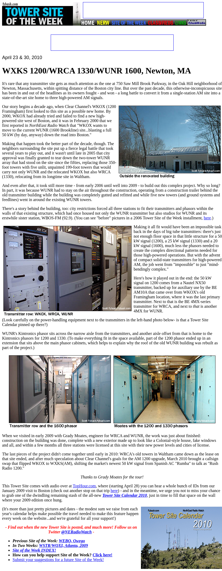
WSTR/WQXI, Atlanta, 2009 (63, 545)
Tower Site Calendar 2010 (124, 495)
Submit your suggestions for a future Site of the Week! (58, 559)
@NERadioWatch (76, 532)
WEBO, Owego (72, 541)
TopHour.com (84, 486)
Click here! (102, 555)
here (207, 218)
